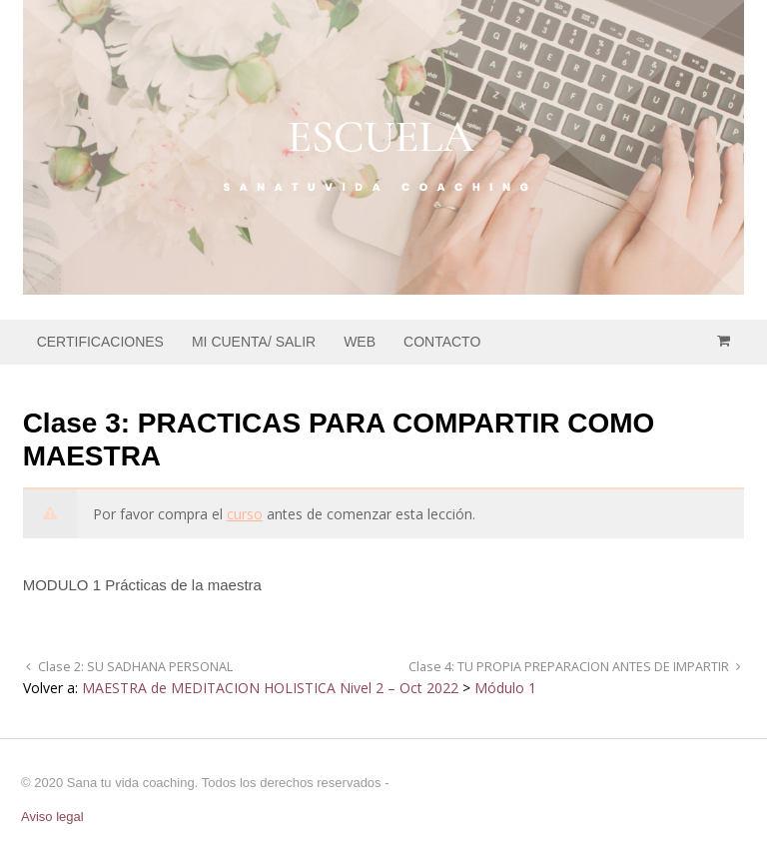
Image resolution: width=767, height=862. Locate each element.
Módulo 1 (505, 687)
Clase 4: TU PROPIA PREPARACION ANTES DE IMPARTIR (570, 666)
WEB (360, 342)
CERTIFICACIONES (100, 342)
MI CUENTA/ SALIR (254, 342)
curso (245, 513)
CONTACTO (441, 342)
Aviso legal (52, 816)
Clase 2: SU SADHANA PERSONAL (134, 666)
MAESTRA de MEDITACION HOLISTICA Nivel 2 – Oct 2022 (270, 687)
